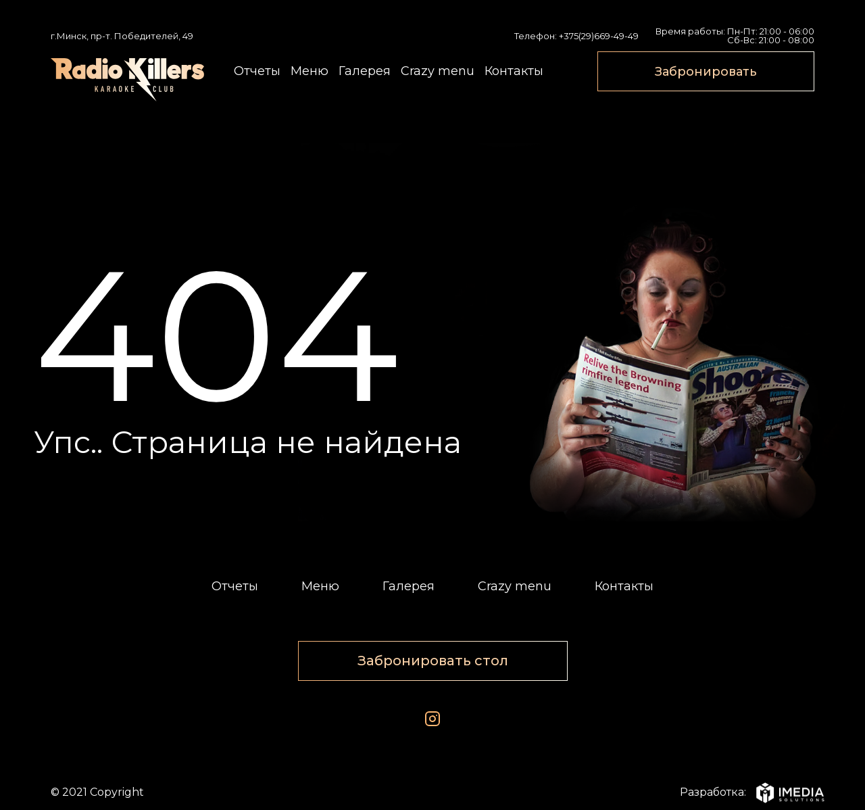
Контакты (514, 71)
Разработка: (747, 792)
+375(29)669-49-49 (599, 35)
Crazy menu (437, 71)
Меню (309, 71)
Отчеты (257, 71)
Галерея (365, 71)
